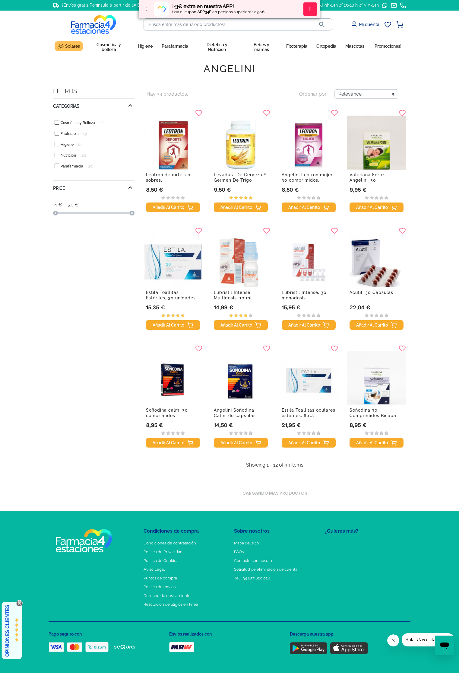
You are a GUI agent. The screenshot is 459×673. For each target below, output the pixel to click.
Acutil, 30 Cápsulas (371, 292)
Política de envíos (160, 587)
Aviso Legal (154, 569)
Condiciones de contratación (170, 543)
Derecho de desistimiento (167, 595)
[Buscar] (228, 24)
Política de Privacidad (163, 552)
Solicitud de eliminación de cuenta (265, 569)
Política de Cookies (161, 560)
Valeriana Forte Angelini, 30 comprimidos (367, 180)
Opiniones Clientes (7, 631)
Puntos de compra (160, 578)
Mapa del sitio (246, 543)
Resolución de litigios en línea (171, 604)
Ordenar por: (313, 94)
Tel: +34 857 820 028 (252, 578)
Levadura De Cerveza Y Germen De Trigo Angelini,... (240, 180)
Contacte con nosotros (254, 560)
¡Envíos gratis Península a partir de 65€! (101, 5)
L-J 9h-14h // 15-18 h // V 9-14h (348, 5)
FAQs (239, 552)
